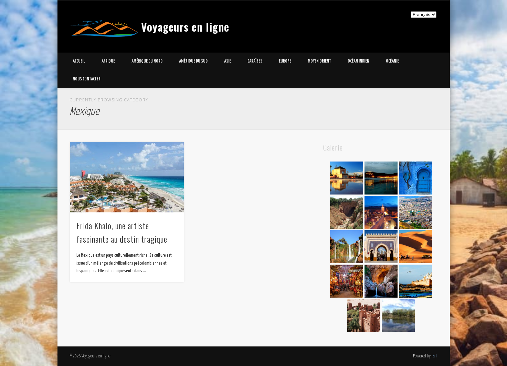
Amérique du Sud (193, 61)
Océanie (392, 61)
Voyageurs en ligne (185, 27)
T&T (434, 356)
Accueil (79, 61)
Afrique (108, 61)
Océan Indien (358, 61)
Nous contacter (87, 79)
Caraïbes (254, 61)
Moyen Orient (319, 61)
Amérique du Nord (146, 61)
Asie (227, 61)
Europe (285, 61)
